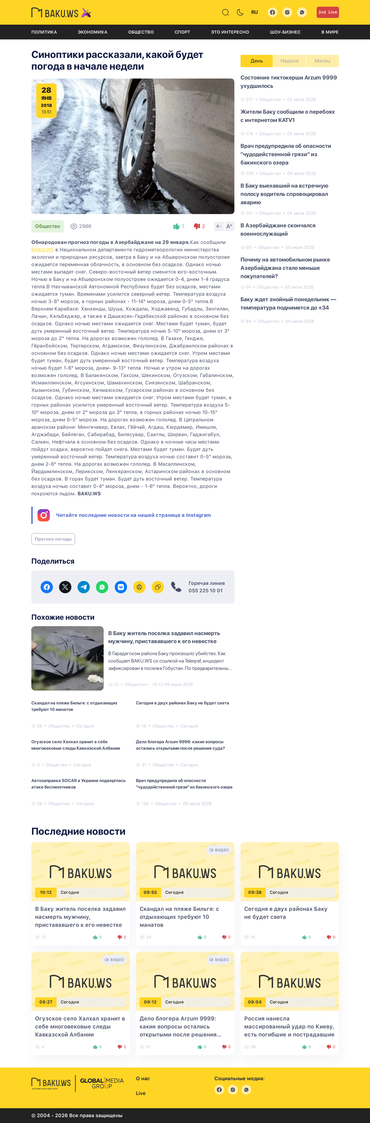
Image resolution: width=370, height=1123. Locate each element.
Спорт (182, 32)
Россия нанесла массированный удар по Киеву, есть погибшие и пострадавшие (289, 1026)
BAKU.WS (42, 250)
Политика (44, 32)
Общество (141, 32)
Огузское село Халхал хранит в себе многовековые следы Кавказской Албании (75, 745)
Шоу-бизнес (285, 32)
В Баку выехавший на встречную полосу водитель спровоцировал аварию (284, 193)
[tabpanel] (290, 199)
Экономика (92, 32)
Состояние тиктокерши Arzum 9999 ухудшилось (289, 81)
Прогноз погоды (53, 539)
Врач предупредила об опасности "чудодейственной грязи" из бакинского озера (184, 783)
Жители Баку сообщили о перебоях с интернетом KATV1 (288, 115)
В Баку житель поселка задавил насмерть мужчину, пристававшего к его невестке (80, 917)
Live (328, 12)
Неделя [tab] (289, 61)
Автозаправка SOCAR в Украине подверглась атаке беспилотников (78, 783)
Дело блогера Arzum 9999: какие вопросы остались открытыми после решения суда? (180, 745)
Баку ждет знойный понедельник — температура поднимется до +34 (288, 303)
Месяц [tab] (322, 61)
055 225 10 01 (206, 591)
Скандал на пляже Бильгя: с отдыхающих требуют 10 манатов (74, 706)
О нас (143, 1078)
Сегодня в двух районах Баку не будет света (182, 702)
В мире (330, 32)
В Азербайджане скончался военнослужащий (278, 229)
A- (219, 226)
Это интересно (230, 32)
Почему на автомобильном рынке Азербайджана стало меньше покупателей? (285, 267)
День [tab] (257, 61)
